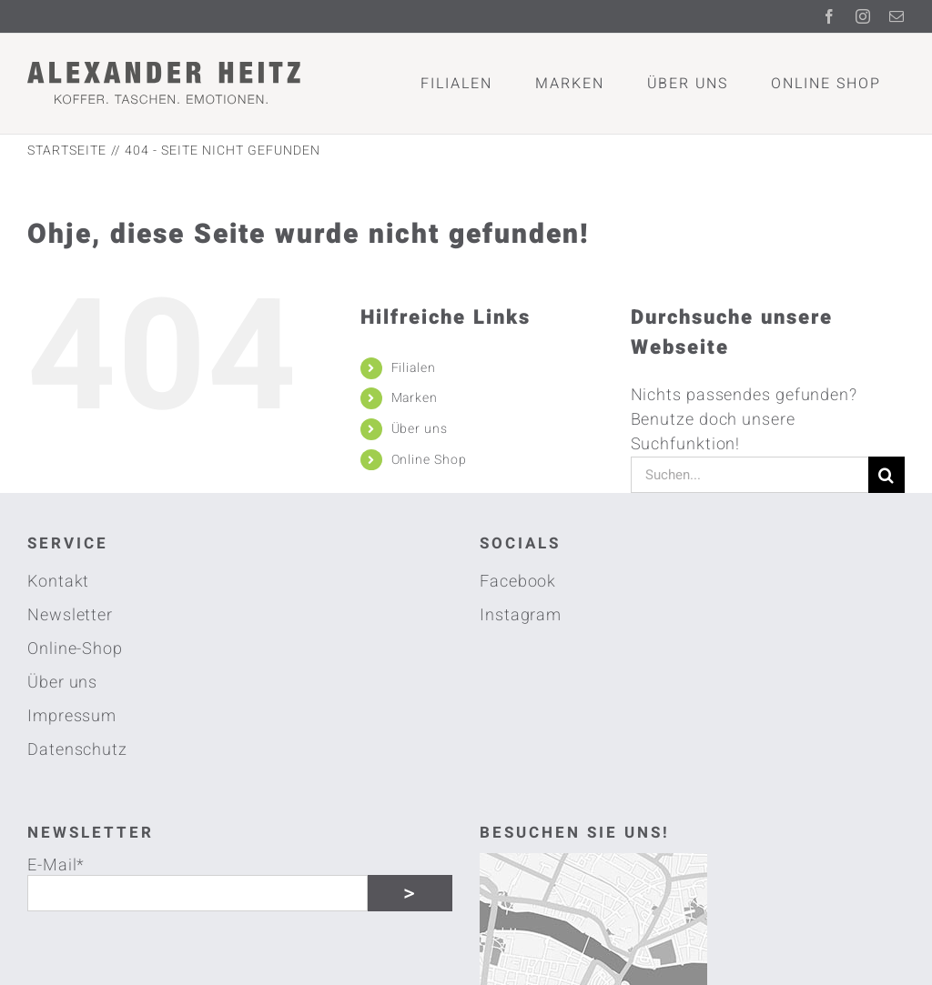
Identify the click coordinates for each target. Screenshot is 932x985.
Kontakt (58, 581)
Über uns (419, 428)
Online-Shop (75, 649)
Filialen (413, 367)
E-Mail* (56, 864)
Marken (414, 397)
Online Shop (429, 459)
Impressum (71, 716)
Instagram (521, 615)
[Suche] (886, 475)
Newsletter (70, 615)
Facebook (518, 581)
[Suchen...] (749, 475)
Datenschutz (77, 750)
